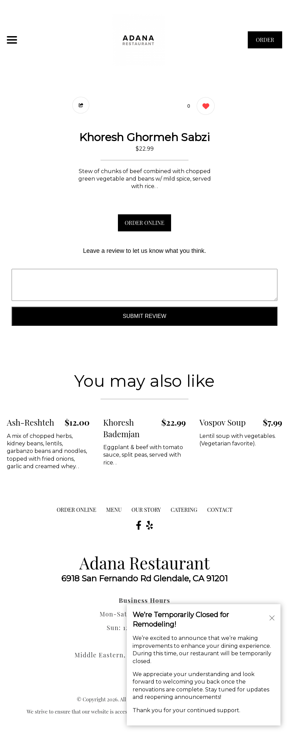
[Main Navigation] (12, 40)
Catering (184, 509)
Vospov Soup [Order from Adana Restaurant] (222, 422)
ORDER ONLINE (144, 222)
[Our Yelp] (149, 525)
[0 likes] (204, 106)
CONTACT (219, 509)
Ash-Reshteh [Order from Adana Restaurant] (30, 422)
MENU (114, 509)
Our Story (146, 509)
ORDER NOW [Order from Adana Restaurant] (265, 42)
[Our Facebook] (138, 525)
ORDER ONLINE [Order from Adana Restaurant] (76, 509)
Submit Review (144, 316)
